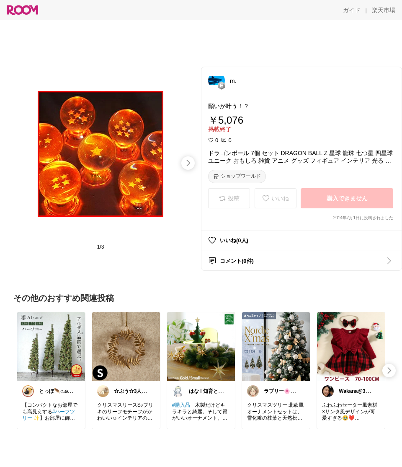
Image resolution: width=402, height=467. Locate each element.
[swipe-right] (188, 163)
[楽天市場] (383, 10)
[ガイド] (352, 10)
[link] (51, 346)
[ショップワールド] (237, 176)
